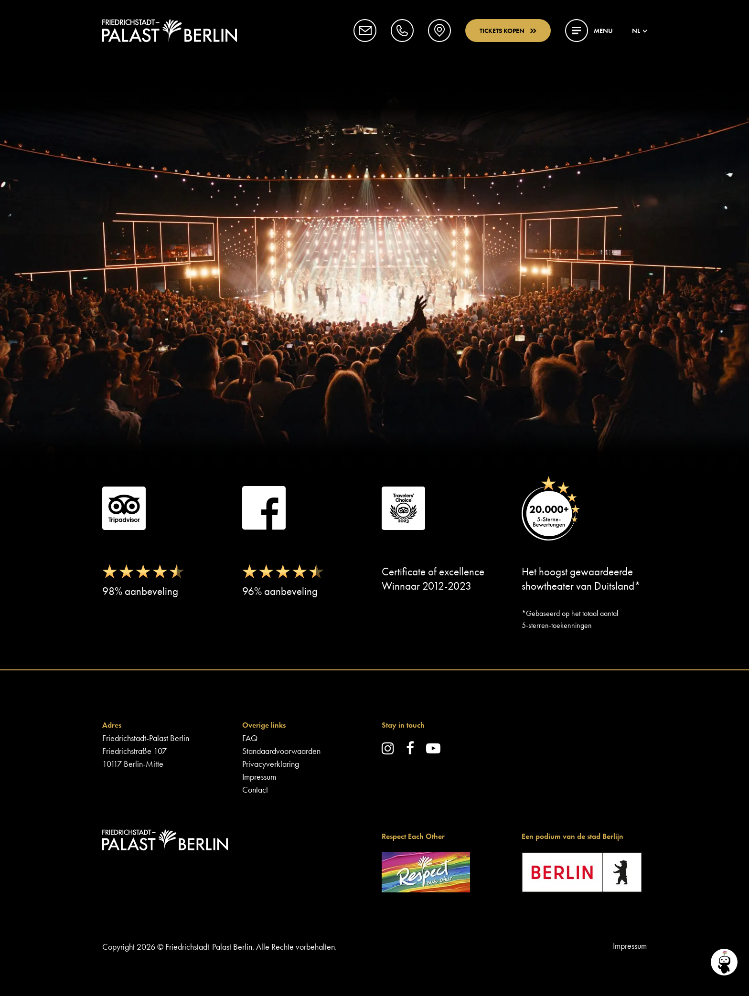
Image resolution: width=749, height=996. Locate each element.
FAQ (249, 737)
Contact (255, 789)
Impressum (259, 776)
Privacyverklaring (270, 763)
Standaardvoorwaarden (281, 750)
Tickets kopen (508, 30)
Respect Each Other (413, 836)
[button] (364, 30)
